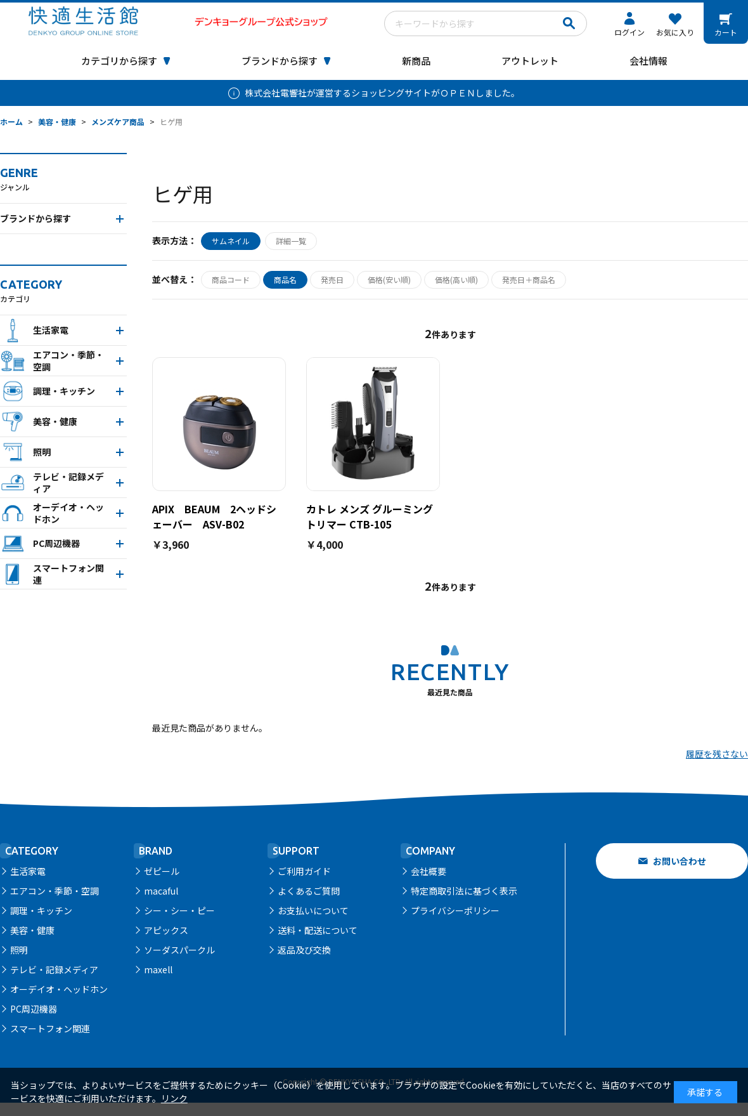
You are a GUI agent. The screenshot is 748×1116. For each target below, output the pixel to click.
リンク (174, 1098)
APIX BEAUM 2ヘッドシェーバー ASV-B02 (214, 516)
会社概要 (428, 871)
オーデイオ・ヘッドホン (59, 989)
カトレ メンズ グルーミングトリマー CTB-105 (369, 516)
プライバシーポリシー (455, 910)
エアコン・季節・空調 (54, 890)
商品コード (231, 279)
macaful (161, 890)
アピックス (166, 930)
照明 (19, 949)
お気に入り (675, 32)
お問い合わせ (679, 861)
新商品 (416, 60)
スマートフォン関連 (50, 1028)
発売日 (332, 279)
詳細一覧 (291, 240)
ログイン (629, 32)
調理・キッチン (41, 910)
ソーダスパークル (179, 949)
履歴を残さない (717, 753)
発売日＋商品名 (528, 279)
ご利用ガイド (304, 871)
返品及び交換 (304, 949)
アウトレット (529, 60)
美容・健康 (32, 930)
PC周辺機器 (33, 1008)
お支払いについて (313, 910)
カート (725, 32)
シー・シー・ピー (179, 910)
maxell (158, 969)
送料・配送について (318, 930)
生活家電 (28, 871)
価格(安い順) (389, 279)
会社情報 (648, 60)
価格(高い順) (456, 279)
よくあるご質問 (309, 890)
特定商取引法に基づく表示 (464, 890)
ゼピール (161, 871)
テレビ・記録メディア (54, 969)
